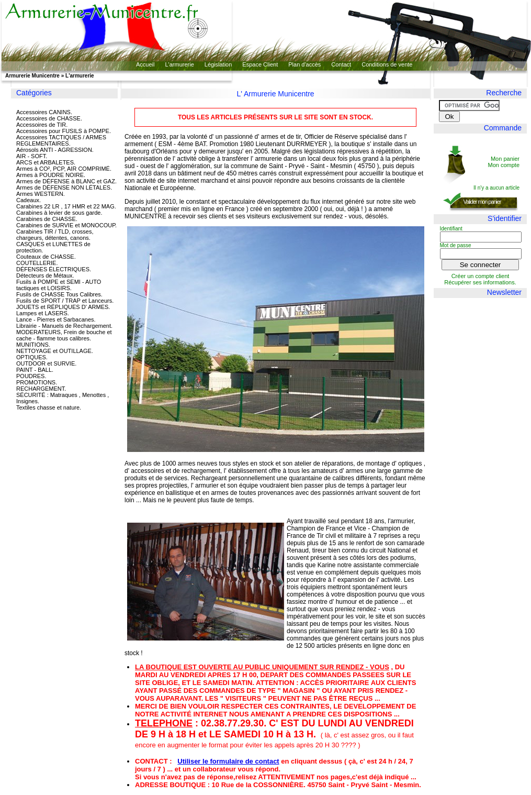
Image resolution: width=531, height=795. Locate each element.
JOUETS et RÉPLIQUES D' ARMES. (63, 307)
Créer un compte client (480, 276)
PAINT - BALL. (34, 370)
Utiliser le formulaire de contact (228, 761)
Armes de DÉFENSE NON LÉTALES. (64, 187)
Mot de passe (455, 245)
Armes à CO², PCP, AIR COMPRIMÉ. (63, 168)
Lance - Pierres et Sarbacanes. (56, 319)
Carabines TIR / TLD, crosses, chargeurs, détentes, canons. (55, 234)
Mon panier (505, 159)
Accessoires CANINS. (44, 112)
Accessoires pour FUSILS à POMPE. (63, 131)
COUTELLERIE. (37, 263)
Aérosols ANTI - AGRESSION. (55, 150)
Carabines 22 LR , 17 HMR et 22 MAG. (66, 206)
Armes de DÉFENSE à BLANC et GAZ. (66, 181)
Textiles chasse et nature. (48, 407)
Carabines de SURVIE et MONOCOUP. (66, 225)
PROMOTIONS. (36, 382)
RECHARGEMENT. (41, 388)
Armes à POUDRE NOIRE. (50, 175)
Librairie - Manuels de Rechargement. (64, 326)
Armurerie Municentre (32, 76)
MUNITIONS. (33, 344)
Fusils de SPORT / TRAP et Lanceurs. (65, 300)
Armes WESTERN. (40, 194)
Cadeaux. (28, 200)
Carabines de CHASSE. (46, 219)
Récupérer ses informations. (480, 282)
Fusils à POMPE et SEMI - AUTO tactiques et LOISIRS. (58, 285)
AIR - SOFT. (31, 156)
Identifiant (451, 228)
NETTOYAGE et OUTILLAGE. (54, 351)
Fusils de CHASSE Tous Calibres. (59, 294)
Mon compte (503, 165)
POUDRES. (31, 376)
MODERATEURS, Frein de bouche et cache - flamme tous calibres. (64, 335)
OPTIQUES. (32, 357)
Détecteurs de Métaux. (45, 275)
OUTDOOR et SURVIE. (46, 363)
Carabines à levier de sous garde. (59, 212)
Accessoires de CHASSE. (49, 118)
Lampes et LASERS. (42, 313)
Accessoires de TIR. (41, 125)
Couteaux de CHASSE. (46, 256)
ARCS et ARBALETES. (45, 162)
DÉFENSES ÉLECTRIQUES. (53, 269)
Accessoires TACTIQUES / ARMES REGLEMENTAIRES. (61, 140)
